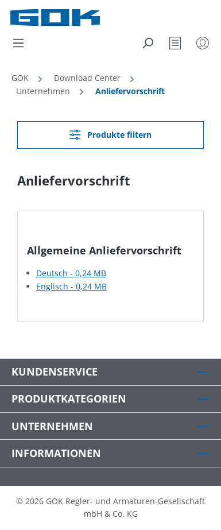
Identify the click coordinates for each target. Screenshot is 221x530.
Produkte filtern (110, 134)
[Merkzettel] (175, 43)
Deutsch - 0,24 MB (71, 273)
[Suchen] (147, 43)
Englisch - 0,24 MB (71, 286)
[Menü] (18, 43)
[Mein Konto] (202, 43)
